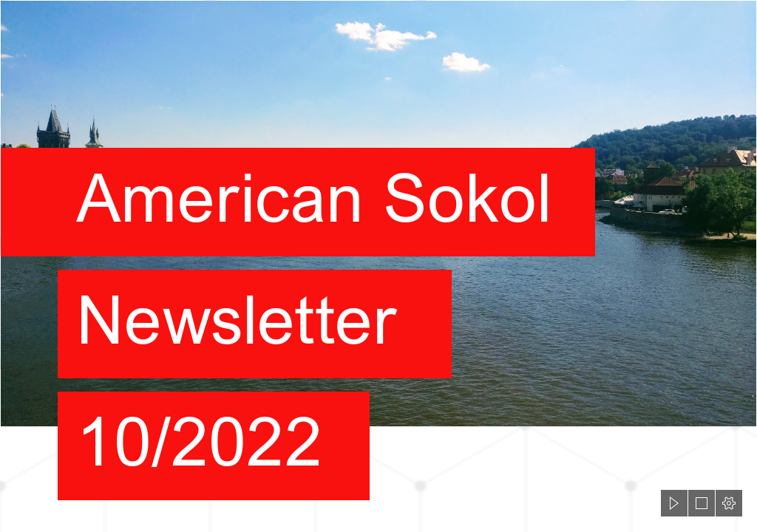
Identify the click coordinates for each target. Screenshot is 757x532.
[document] (378, 266)
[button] (674, 503)
